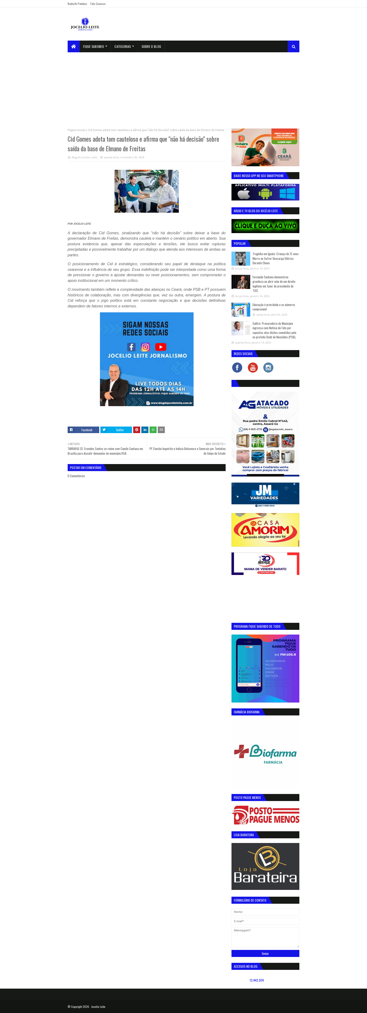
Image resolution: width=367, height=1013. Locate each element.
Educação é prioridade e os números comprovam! (274, 307)
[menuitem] (74, 46)
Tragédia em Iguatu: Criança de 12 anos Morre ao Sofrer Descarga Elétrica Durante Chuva (276, 258)
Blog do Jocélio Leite (84, 157)
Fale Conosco (98, 4)
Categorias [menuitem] (122, 46)
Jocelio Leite (98, 1007)
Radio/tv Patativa (77, 4)
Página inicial (76, 130)
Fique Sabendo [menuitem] (93, 46)
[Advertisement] (183, 87)
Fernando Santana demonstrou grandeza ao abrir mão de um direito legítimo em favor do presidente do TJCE (274, 284)
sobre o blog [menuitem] (151, 46)
